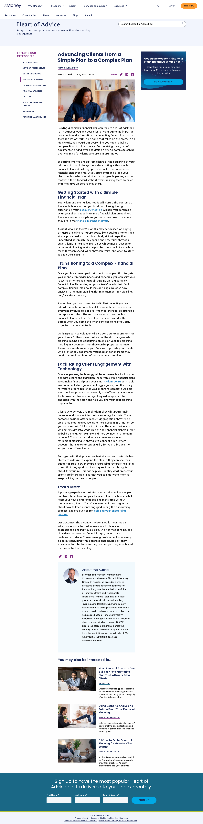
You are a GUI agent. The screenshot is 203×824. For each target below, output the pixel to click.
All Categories (30, 62)
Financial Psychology (34, 85)
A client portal (112, 381)
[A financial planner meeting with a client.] (77, 751)
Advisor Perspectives (34, 68)
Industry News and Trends (33, 104)
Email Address (111, 795)
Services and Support (95, 6)
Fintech (27, 96)
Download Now (163, 82)
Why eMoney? (35, 6)
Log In (172, 6)
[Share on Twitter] (121, 74)
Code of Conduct (111, 818)
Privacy (78, 818)
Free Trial (189, 6)
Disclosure (124, 818)
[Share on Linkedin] (127, 74)
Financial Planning (33, 79)
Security (85, 818)
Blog (75, 15)
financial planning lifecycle (92, 220)
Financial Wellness (32, 91)
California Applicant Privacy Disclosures (80, 820)
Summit (88, 15)
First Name (53, 795)
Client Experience (32, 73)
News (46, 15)
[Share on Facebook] (132, 74)
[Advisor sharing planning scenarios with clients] (77, 716)
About (72, 6)
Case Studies (29, 15)
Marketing (28, 111)
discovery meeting (90, 209)
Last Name (81, 795)
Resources (118, 6)
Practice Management (34, 117)
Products (56, 6)
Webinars (61, 15)
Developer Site (97, 818)
